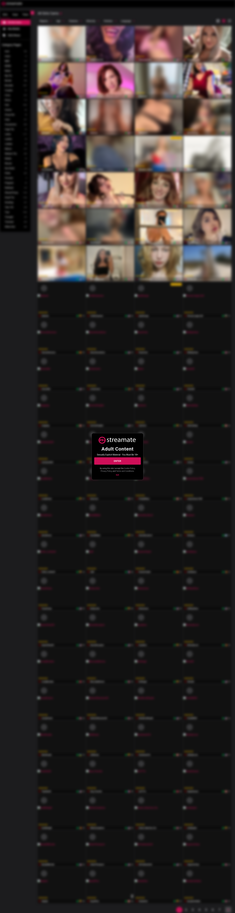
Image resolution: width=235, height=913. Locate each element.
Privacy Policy (106, 471)
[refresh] (60, 13)
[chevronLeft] (32, 13)
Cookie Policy (129, 468)
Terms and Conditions (125, 471)
